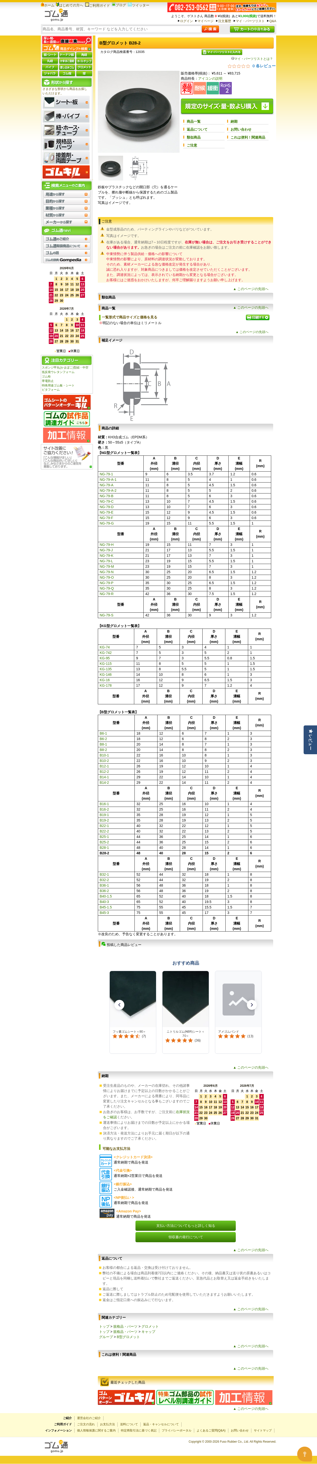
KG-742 (106, 653)
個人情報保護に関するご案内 (96, 1430)
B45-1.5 (106, 907)
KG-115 (106, 664)
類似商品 (194, 137)
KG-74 (105, 647)
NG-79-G (107, 523)
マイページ (205, 21)
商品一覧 (194, 121)
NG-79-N (107, 572)
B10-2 (104, 761)
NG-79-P (106, 583)
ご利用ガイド (97, 5)
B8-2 (103, 750)
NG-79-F (106, 518)
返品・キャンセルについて (161, 1424)
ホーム (47, 5)
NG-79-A (106, 485)
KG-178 (106, 685)
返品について (197, 129)
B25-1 (104, 837)
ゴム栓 (46, 376)
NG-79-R (107, 594)
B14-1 (104, 777)
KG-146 (106, 674)
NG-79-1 (106, 474)
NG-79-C (107, 501)
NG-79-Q (107, 588)
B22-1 (104, 826)
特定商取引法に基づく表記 (139, 1430)
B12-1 (104, 766)
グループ (106, 1337)
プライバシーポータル (176, 1430)
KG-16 (105, 680)
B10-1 (104, 755)
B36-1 (104, 885)
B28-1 (104, 848)
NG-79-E (106, 512)
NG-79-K (106, 556)
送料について (129, 1424)
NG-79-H (107, 545)
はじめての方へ (69, 5)
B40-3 (104, 902)
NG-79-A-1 (108, 480)
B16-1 (104, 804)
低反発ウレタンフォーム (58, 372)
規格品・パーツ (125, 1326)
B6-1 (103, 733)
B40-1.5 (106, 896)
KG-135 (106, 669)
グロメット (150, 1326)
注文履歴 (224, 21)
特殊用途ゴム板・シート (58, 385)
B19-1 (104, 815)
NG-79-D (107, 507)
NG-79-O (107, 577)
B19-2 (104, 820)
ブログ (119, 5)
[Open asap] (304, 1454)
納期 (234, 121)
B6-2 (103, 739)
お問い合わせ (241, 129)
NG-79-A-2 (108, 490)
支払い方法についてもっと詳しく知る (185, 1226)
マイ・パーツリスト (250, 21)
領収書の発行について (185, 1237)
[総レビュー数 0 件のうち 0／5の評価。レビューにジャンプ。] (252, 66)
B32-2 (104, 880)
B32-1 (104, 874)
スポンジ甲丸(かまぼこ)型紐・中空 (65, 367)
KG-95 (105, 658)
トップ (104, 1326)
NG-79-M (107, 566)
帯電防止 (48, 381)
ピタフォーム (51, 389)
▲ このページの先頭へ (251, 289)
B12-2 (104, 772)
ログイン (186, 21)
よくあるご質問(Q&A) (211, 1430)
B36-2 (104, 891)
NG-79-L (106, 561)
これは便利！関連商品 (248, 137)
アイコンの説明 (210, 78)
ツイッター (138, 5)
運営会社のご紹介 (89, 1418)
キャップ (148, 1332)
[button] (119, 1005)
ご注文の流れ (86, 1424)
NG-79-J (106, 550)
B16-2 (104, 809)
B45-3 (104, 913)
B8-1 (103, 744)
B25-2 (104, 842)
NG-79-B (106, 496)
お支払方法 (107, 1424)
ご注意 (192, 145)
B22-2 (104, 831)
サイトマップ (263, 1430)
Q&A (272, 21)
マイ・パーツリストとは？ (252, 59)
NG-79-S (106, 615)
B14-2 (104, 783)
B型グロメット (128, 1337)
